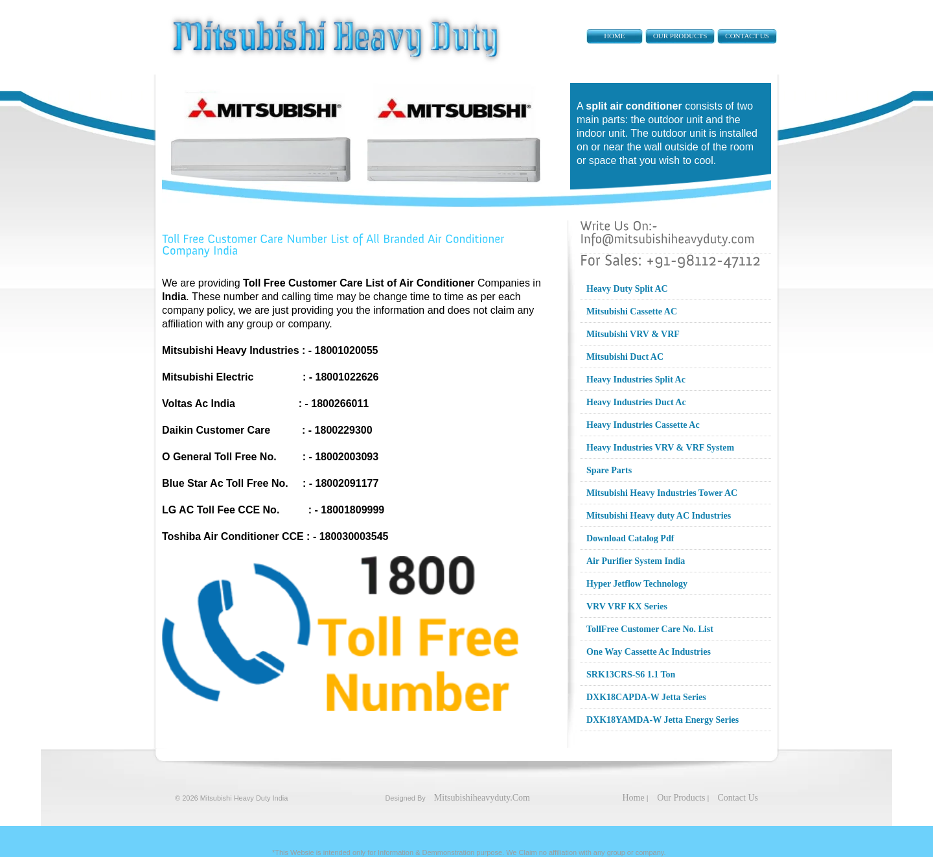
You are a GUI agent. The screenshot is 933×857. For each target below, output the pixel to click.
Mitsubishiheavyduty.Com (482, 798)
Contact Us (747, 36)
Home (614, 36)
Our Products (680, 36)
